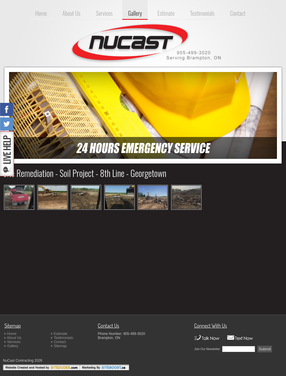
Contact (237, 13)
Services (104, 13)
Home (41, 13)
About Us (71, 13)
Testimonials (202, 13)
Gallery (135, 13)
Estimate (166, 13)
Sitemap (60, 346)
